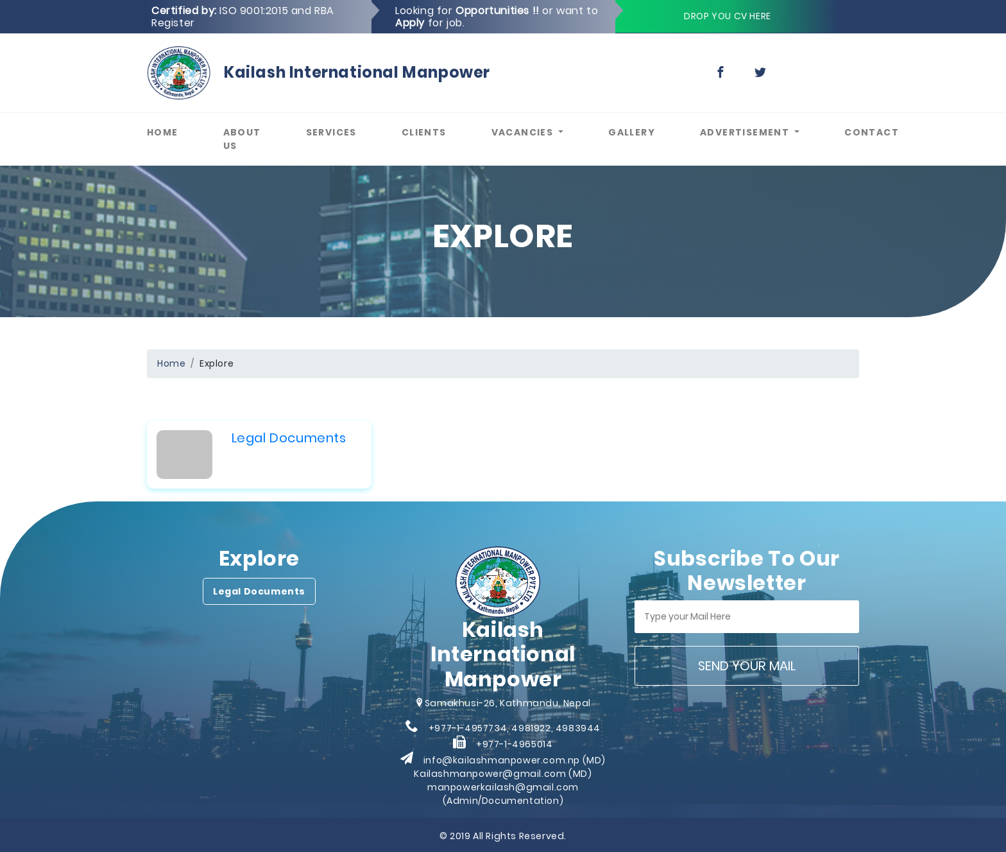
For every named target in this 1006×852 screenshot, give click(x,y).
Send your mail (747, 666)
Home (174, 132)
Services (342, 132)
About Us (253, 139)
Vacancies (523, 132)
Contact (882, 132)
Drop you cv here (727, 16)
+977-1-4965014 (514, 744)
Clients (435, 132)
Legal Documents (289, 438)
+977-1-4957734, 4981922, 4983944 (515, 728)
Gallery (643, 132)
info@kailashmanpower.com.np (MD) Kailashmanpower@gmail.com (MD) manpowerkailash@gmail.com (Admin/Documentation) (509, 780)
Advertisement (746, 132)
